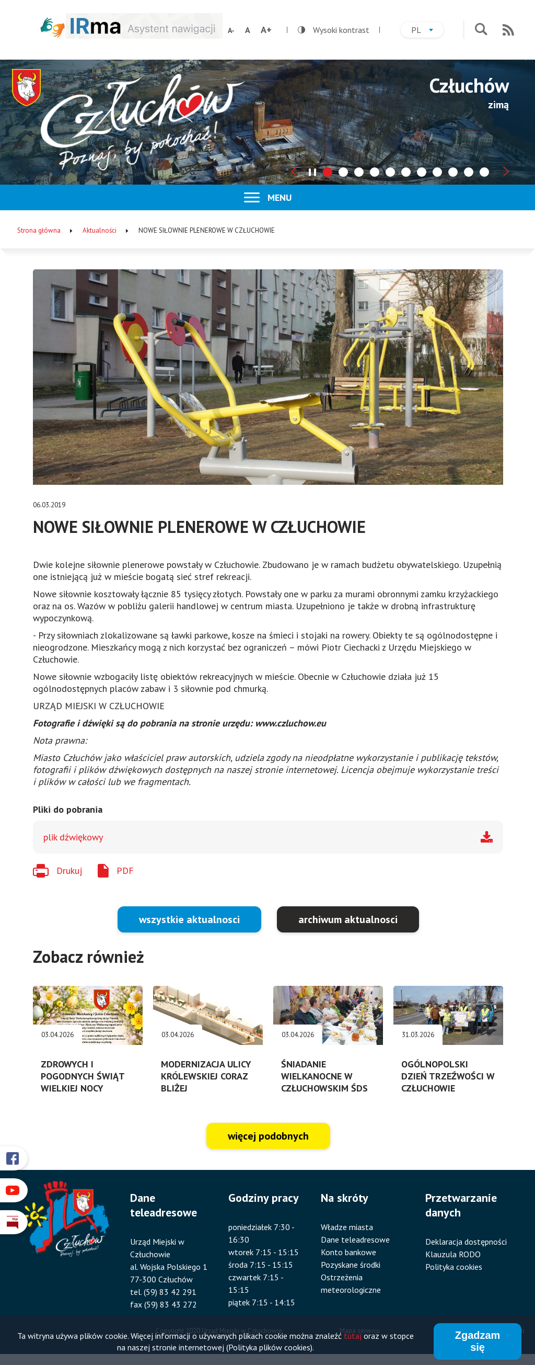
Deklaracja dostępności (466, 1241)
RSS (508, 30)
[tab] (327, 172)
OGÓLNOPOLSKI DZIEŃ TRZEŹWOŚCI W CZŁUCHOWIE (448, 1076)
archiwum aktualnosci (348, 919)
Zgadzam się (478, 1343)
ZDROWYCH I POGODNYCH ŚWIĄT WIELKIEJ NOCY (82, 1076)
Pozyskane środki (350, 1264)
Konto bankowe (348, 1252)
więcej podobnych (268, 1136)
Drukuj (69, 870)
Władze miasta (347, 1227)
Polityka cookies (453, 1266)
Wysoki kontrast (333, 30)
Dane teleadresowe (355, 1239)
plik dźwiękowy (73, 837)
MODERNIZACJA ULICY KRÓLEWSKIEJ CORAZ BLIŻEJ (206, 1076)
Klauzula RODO (453, 1254)
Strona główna (39, 230)
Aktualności (100, 230)
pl (427, 31)
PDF (125, 870)
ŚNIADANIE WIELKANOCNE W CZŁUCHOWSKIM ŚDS (324, 1076)
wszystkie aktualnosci (189, 919)
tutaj (353, 1337)
